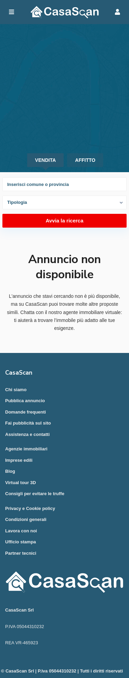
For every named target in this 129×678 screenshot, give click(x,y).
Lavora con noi (21, 530)
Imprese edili (18, 460)
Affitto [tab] (85, 160)
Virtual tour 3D (20, 482)
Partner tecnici (20, 553)
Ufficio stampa (20, 541)
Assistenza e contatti (27, 434)
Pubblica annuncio (25, 400)
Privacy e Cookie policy (30, 508)
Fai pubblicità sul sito (28, 423)
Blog (10, 471)
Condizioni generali (25, 519)
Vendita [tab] (45, 160)
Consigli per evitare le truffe (34, 493)
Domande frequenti (25, 412)
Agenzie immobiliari (26, 448)
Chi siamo (15, 389)
